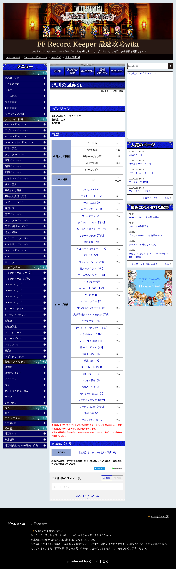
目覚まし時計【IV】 (92, 354)
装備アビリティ (102, 71)
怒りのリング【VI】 (92, 387)
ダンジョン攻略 (72, 71)
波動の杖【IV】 (92, 242)
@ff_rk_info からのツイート (141, 73)
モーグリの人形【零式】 (92, 406)
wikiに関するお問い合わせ (49, 531)
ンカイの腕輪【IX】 (92, 380)
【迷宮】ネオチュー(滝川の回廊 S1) (97, 452)
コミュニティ (117, 71)
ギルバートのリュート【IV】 (92, 248)
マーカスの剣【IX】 (92, 202)
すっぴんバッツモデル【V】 (92, 308)
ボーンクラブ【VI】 (92, 216)
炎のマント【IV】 (92, 374)
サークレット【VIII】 (92, 367)
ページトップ (160, 516)
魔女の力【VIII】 (92, 255)
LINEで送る (117, 468)
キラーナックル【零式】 (92, 235)
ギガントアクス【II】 (92, 209)
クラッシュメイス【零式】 (92, 222)
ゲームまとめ (99, 561)
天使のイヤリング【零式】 (92, 400)
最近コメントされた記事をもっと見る (150, 264)
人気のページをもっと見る (156, 198)
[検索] (147, 66)
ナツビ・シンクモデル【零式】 (92, 327)
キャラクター (87, 71)
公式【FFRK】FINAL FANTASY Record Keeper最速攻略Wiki (88, 44)
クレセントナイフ (92, 189)
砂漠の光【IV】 (92, 360)
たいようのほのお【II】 (92, 393)
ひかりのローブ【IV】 (92, 334)
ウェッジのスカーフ (92, 420)
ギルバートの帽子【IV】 (92, 288)
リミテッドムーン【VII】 (92, 262)
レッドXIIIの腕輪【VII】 (92, 341)
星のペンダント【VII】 (92, 347)
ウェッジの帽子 (92, 281)
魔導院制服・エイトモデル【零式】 (92, 314)
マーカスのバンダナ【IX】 (92, 275)
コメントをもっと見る (87, 496)
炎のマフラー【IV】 (92, 321)
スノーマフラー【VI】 (92, 301)
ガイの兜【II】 (92, 295)
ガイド (57, 71)
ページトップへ (134, 314)
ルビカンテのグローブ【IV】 (92, 229)
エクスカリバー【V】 (92, 196)
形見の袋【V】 (92, 413)
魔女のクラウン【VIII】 (92, 268)
